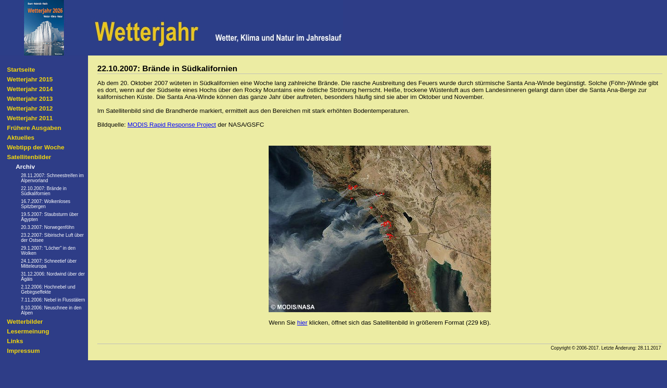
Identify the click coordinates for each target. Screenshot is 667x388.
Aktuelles (20, 137)
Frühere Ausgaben (34, 127)
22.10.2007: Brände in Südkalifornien (43, 191)
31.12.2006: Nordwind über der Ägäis (53, 276)
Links (15, 341)
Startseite (21, 69)
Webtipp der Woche (35, 147)
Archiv (25, 166)
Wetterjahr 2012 (30, 108)
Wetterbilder (25, 321)
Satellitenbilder (29, 157)
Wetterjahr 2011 (30, 118)
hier (302, 322)
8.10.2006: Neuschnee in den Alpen (51, 310)
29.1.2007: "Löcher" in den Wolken (48, 251)
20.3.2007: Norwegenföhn (47, 227)
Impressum (23, 350)
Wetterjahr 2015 (30, 79)
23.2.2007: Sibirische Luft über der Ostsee (52, 238)
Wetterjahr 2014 (30, 89)
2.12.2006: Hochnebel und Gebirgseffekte (48, 289)
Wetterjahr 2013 (30, 98)
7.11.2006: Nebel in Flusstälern (53, 299)
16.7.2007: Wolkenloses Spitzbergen (45, 204)
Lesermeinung (28, 331)
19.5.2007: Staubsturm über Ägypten (49, 217)
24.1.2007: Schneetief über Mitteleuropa (48, 264)
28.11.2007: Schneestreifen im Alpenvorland (52, 178)
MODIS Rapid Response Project (171, 124)
